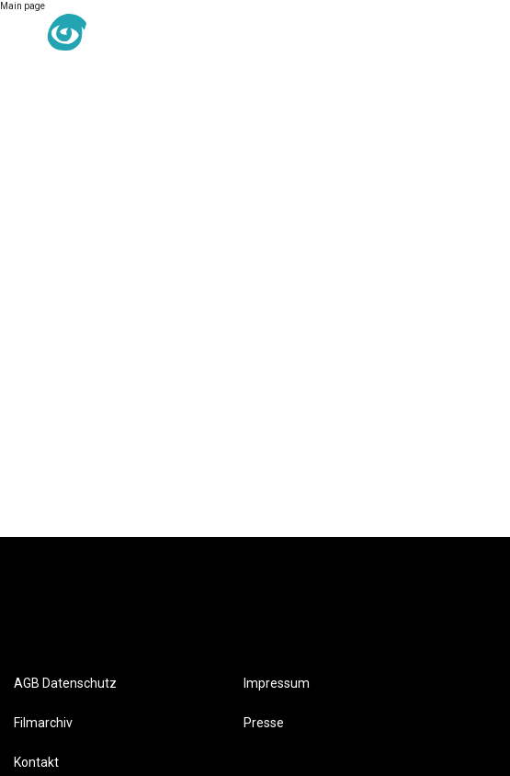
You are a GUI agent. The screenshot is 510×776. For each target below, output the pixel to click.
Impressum (277, 683)
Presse (264, 722)
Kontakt (36, 762)
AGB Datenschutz (65, 683)
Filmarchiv (43, 722)
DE (180, 33)
